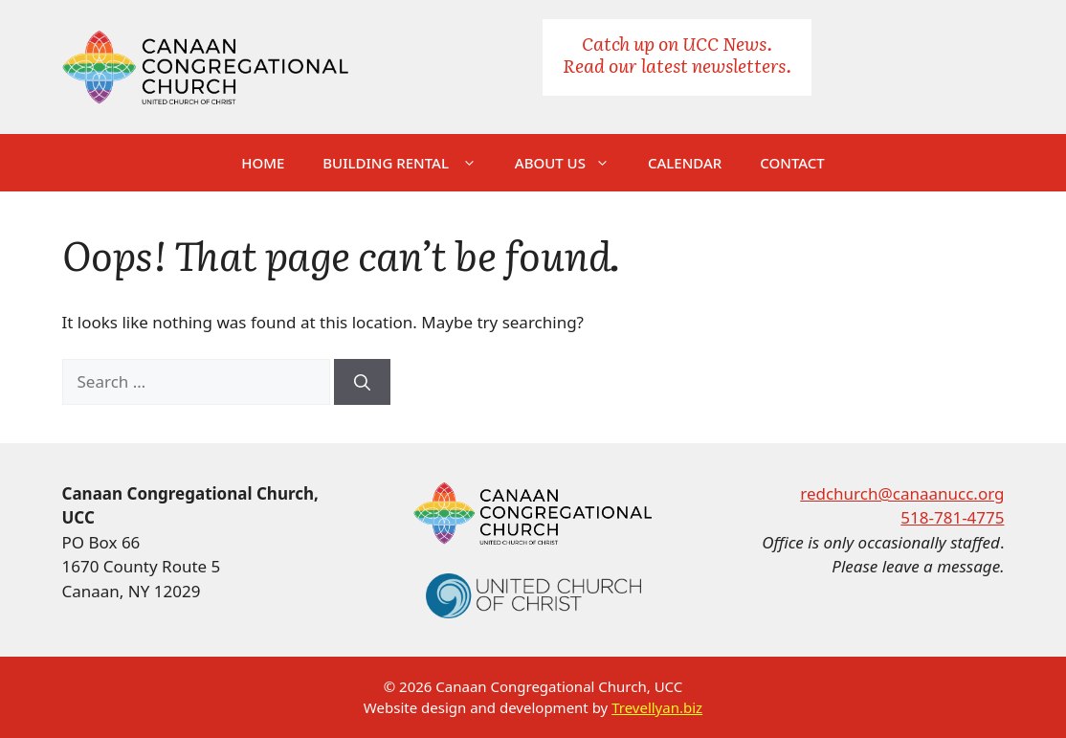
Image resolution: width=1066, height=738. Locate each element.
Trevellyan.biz (656, 707)
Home (262, 162)
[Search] (362, 382)
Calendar (685, 162)
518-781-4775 (952, 517)
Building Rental (409, 162)
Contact (792, 162)
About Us (572, 162)
